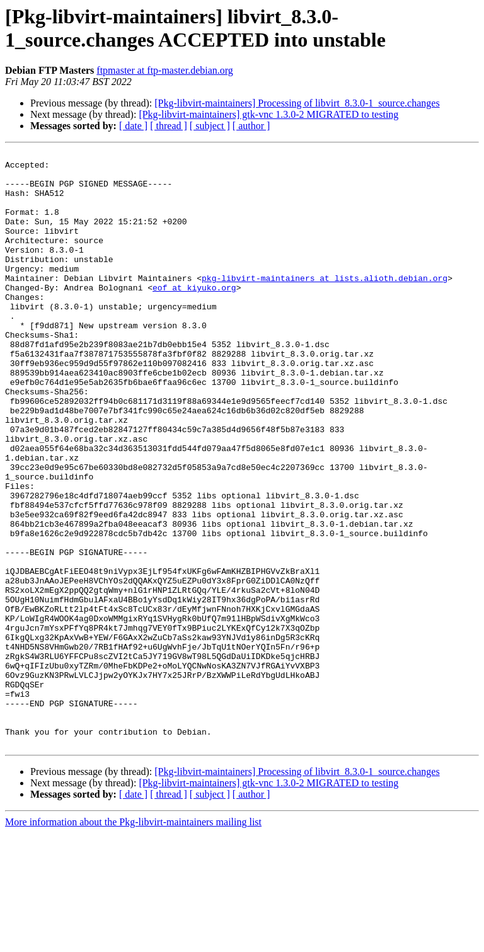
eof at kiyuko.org (194, 315)
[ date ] (133, 125)
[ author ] (251, 125)
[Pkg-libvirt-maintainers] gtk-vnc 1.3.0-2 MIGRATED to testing (268, 114)
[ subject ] (210, 125)
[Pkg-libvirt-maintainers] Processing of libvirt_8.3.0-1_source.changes (296, 103)
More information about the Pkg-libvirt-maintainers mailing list (133, 941)
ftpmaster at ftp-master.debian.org (164, 70)
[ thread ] (168, 125)
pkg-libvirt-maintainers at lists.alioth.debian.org (324, 304)
